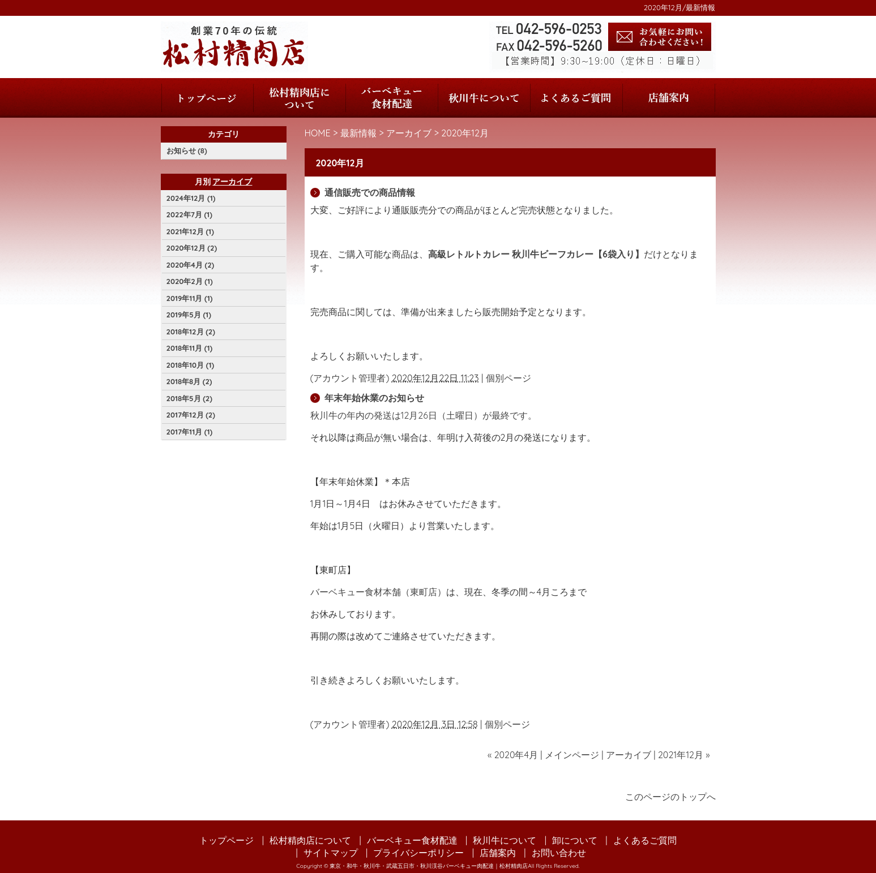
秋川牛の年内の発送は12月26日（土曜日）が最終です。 (423, 415)
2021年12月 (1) (190, 231)
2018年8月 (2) (189, 381)
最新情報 (358, 133)
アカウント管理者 (349, 378)
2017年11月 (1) (189, 431)
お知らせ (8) (186, 150)
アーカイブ (408, 133)
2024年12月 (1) (191, 198)
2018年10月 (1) (190, 364)
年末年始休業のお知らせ (374, 397)
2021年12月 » (684, 754)
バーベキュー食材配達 (391, 98)
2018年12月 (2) (190, 331)
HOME (318, 133)
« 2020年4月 (513, 754)
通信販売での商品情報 (369, 192)
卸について (574, 840)
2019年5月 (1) (188, 314)
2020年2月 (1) (189, 281)
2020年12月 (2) (191, 247)
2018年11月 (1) (189, 347)
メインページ (572, 754)
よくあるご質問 (576, 98)
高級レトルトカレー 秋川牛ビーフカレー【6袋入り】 (536, 254)
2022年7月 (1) (189, 214)
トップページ (207, 98)
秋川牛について (484, 98)
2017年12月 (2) (190, 414)
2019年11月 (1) (189, 298)
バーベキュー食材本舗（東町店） (378, 591)
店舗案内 (668, 98)
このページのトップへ (670, 796)
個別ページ (508, 378)
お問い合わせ (559, 852)
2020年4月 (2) (190, 264)
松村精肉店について (299, 98)
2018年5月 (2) (189, 398)
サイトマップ (331, 852)
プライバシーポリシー (418, 852)
